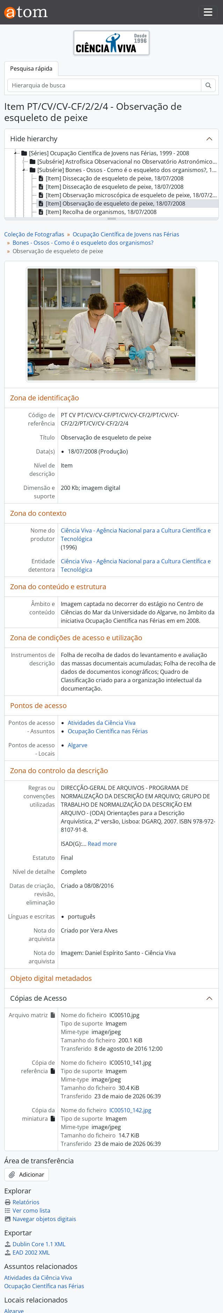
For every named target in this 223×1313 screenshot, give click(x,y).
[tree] (111, 184)
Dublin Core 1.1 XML (34, 1244)
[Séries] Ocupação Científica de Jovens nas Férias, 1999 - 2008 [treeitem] (104, 153)
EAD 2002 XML (27, 1252)
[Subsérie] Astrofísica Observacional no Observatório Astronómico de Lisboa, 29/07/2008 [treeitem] (123, 161)
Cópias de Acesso (38, 998)
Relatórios (21, 1202)
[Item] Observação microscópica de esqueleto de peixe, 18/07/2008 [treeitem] (127, 195)
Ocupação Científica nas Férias (108, 731)
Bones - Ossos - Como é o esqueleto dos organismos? (83, 243)
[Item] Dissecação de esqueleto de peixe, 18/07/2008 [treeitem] (110, 178)
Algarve (77, 745)
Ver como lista (27, 1210)
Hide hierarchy (33, 138)
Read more (102, 844)
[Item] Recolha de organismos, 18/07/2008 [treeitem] (97, 212)
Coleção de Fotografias (34, 234)
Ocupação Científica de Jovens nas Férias (126, 234)
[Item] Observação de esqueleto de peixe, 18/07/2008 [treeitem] (111, 203)
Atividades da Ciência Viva (102, 723)
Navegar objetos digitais (40, 1219)
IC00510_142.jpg (130, 1110)
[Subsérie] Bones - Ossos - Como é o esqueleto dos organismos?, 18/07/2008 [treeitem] (123, 170)
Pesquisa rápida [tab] (31, 68)
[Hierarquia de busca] (104, 85)
